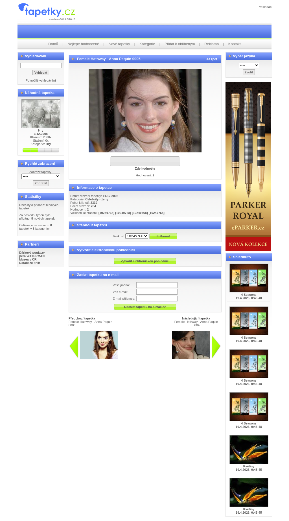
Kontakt (234, 44)
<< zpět (211, 59)
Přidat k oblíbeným (180, 44)
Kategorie (147, 44)
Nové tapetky (119, 44)
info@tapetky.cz (166, 361)
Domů (53, 44)
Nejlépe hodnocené (83, 44)
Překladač (265, 6)
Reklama (211, 44)
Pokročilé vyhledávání (41, 80)
